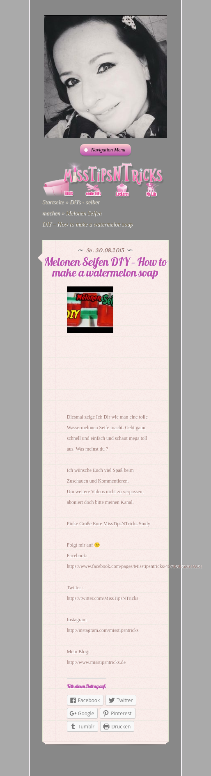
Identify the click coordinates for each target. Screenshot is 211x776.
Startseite (53, 202)
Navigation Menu (105, 150)
